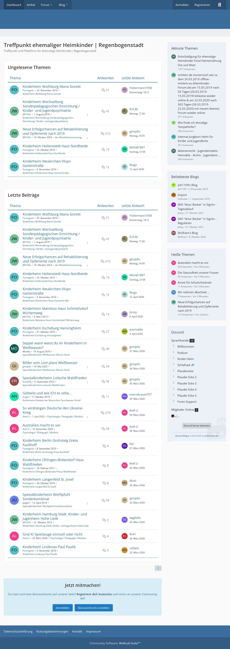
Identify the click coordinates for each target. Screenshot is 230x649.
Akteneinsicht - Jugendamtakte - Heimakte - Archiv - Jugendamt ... (199, 153)
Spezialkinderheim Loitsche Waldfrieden (55, 378)
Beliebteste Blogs (185, 176)
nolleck (134, 548)
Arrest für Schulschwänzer (195, 282)
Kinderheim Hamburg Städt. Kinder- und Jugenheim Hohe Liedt (55, 516)
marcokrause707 (141, 394)
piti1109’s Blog (187, 185)
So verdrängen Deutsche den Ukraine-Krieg (53, 410)
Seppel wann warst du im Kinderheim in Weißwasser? (55, 345)
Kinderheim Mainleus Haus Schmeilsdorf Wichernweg (55, 310)
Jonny (133, 312)
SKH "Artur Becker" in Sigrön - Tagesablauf (197, 207)
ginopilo (135, 131)
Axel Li (26, 416)
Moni (133, 481)
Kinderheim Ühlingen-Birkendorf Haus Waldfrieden (53, 462)
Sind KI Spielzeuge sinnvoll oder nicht (52, 534)
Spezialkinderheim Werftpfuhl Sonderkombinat (46, 496)
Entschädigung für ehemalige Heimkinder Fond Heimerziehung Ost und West (199, 61)
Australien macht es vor (41, 425)
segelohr (135, 518)
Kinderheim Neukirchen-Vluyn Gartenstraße (47, 163)
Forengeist (28, 90)
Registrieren (202, 5)
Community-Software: (115, 643)
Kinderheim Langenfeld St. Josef (48, 479)
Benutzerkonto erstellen (93, 608)
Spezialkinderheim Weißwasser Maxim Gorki (46, 355)
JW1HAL (27, 114)
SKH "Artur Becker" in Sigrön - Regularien (197, 221)
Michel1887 (137, 147)
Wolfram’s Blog (188, 233)
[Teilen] (158, 568)
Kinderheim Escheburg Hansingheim (52, 328)
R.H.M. (134, 109)
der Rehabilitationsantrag (68, 137)
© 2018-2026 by (196, 435)
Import (182, 195)
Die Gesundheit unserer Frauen (198, 272)
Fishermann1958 (141, 88)
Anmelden (182, 5)
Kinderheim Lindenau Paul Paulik (49, 546)
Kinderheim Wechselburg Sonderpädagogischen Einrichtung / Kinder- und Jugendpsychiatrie (51, 106)
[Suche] (219, 5)
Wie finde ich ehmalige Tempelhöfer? (192, 125)
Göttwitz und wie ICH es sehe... (47, 393)
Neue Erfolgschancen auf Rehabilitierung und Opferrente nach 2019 (55, 131)
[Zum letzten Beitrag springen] (125, 90)
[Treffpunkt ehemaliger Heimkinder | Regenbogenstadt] (115, 19)
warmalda (136, 329)
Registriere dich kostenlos (94, 594)
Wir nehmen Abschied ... (193, 292)
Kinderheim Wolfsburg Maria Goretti (52, 86)
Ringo (133, 165)
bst (132, 444)
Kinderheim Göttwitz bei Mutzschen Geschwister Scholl (52, 400)
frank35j (27, 381)
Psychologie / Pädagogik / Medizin (65, 416)
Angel (26, 397)
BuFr (133, 534)
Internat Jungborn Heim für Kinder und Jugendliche (195, 139)
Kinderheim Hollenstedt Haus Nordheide (55, 146)
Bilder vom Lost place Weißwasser (50, 362)
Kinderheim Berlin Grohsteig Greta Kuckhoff (50, 442)
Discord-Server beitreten (197, 425)
